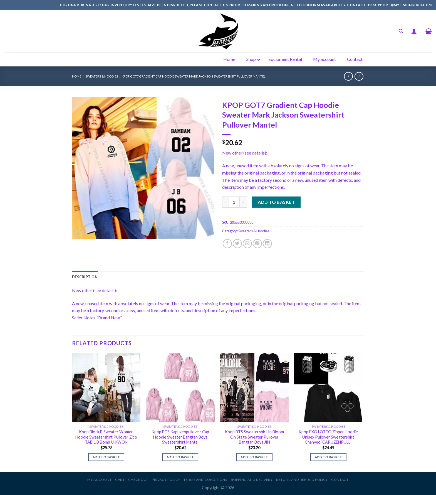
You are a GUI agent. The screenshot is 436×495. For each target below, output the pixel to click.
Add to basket (276, 202)
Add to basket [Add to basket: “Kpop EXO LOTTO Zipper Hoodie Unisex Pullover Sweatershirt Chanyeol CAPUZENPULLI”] (328, 457)
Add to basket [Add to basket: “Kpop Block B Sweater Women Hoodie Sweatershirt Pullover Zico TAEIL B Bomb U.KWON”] (106, 457)
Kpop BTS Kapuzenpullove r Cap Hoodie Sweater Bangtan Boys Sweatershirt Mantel (180, 436)
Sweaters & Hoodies (101, 76)
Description (85, 277)
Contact (339, 479)
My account (99, 479)
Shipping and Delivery (252, 479)
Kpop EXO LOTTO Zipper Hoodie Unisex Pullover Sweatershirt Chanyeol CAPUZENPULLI (328, 436)
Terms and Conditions (205, 479)
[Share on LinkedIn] (267, 243)
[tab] (85, 276)
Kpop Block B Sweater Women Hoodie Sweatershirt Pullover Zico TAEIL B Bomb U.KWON (106, 436)
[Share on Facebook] (227, 243)
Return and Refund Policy (302, 479)
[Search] (401, 31)
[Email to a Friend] (247, 243)
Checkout (138, 479)
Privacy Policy (166, 479)
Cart (120, 479)
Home (76, 76)
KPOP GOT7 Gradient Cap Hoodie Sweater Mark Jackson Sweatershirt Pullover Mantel (194, 76)
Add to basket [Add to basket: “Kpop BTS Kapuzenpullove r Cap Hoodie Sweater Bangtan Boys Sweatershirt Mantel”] (180, 457)
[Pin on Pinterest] (257, 243)
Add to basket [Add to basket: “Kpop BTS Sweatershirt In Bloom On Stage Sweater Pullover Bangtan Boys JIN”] (254, 457)
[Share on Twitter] (237, 243)
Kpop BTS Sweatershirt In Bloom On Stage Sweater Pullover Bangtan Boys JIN (254, 436)
